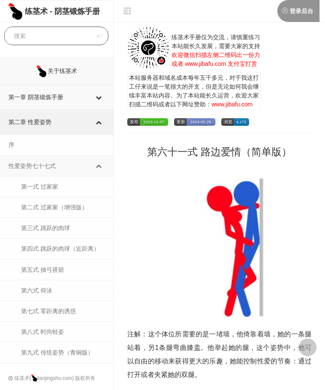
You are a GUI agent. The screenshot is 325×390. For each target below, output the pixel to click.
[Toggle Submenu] (98, 97)
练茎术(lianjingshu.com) (44, 378)
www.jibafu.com (205, 63)
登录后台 (301, 11)
